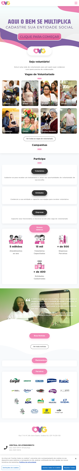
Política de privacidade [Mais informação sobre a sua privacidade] (27, 464)
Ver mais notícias (39, 346)
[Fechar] (75, 461)
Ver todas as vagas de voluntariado (39, 138)
